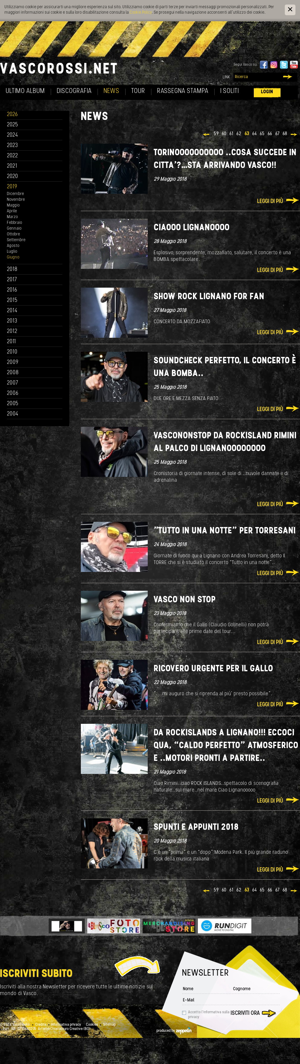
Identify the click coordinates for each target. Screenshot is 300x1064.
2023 (12, 146)
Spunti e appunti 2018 (196, 827)
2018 (12, 269)
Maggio (13, 205)
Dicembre (15, 194)
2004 (13, 414)
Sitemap (109, 1025)
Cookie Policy (141, 12)
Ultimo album (25, 91)
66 (270, 134)
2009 (13, 362)
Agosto (13, 246)
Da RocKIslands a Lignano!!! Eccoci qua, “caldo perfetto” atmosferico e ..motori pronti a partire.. (226, 745)
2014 (12, 311)
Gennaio (14, 228)
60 (224, 134)
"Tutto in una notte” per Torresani (225, 531)
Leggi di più (270, 201)
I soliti (229, 91)
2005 (13, 404)
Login (267, 91)
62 (239, 134)
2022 (12, 156)
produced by (174, 1031)
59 (216, 134)
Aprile (12, 211)
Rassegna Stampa (183, 91)
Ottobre (13, 234)
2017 (12, 280)
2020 (12, 177)
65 (262, 134)
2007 (12, 383)
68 (285, 134)
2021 (12, 166)
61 (231, 134)
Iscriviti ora (245, 1013)
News (111, 91)
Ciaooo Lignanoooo (192, 228)
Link (226, 77)
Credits (41, 1025)
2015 (12, 300)
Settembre (16, 240)
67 (277, 134)
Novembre (16, 199)
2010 (12, 352)
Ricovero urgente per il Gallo (213, 669)
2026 (12, 115)
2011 (11, 342)
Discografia (74, 91)
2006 (13, 393)
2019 (12, 187)
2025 (12, 125)
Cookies (92, 1025)
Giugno (13, 257)
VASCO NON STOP (185, 600)
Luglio (12, 251)
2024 (12, 135)
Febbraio (14, 223)
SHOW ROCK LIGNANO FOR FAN (209, 297)
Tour (138, 91)
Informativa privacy (66, 1025)
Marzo (12, 217)
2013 (12, 321)
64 (254, 134)
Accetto (208, 1015)
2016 (12, 290)
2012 (12, 331)
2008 (13, 373)
